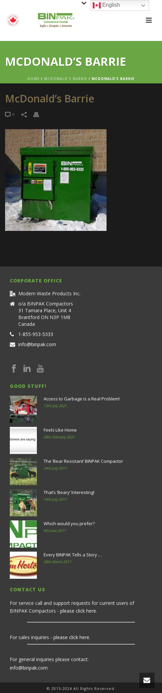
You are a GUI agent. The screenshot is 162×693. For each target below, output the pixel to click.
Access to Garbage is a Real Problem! (82, 399)
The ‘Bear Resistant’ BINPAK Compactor (83, 461)
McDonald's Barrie (65, 78)
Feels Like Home (60, 430)
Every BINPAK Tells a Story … (73, 555)
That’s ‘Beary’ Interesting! (69, 492)
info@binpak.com (37, 344)
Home (33, 78)
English (106, 5)
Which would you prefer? (69, 523)
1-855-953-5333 (35, 334)
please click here (78, 611)
